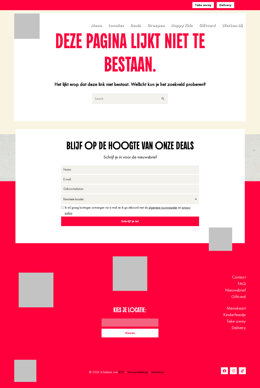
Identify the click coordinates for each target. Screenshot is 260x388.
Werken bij (232, 25)
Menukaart (236, 308)
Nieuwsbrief (235, 290)
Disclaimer (158, 372)
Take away (203, 5)
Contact (239, 277)
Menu (96, 25)
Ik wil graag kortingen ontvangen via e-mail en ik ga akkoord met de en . (128, 210)
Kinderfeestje (234, 315)
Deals (135, 25)
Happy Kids (182, 25)
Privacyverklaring (137, 372)
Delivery (225, 5)
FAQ (242, 283)
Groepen (156, 25)
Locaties (116, 25)
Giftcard (207, 25)
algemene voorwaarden (162, 208)
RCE (120, 372)
